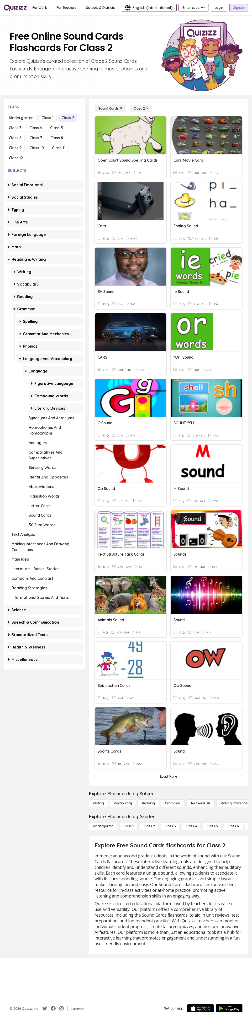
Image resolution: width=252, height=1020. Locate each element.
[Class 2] (141, 108)
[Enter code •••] (193, 7)
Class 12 (16, 157)
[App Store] (200, 1008)
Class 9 (15, 147)
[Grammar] (172, 803)
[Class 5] (212, 826)
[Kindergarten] (103, 826)
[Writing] (98, 803)
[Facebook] (53, 1008)
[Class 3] (170, 826)
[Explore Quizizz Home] (15, 8)
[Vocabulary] (123, 803)
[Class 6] (233, 826)
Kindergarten (21, 117)
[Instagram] (61, 1008)
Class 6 (15, 137)
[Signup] (238, 7)
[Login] (219, 7)
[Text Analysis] (200, 803)
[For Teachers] (66, 7)
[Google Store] (229, 1008)
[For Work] (40, 7)
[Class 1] (128, 826)
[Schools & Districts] (100, 7)
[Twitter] (44, 1008)
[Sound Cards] (110, 108)
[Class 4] (191, 826)
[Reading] (148, 803)
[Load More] (168, 776)
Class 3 (15, 127)
